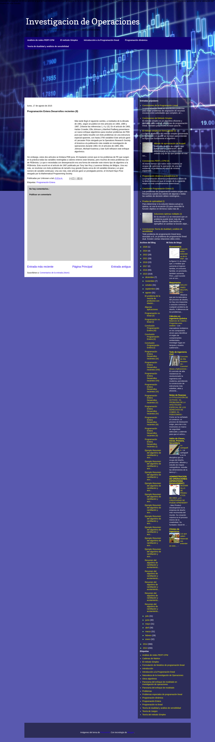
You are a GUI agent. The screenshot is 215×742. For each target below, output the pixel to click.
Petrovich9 (105, 732)
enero (148, 639)
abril (147, 628)
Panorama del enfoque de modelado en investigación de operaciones (159, 683)
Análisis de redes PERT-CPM (40, 40)
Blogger (130, 732)
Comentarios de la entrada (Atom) (54, 273)
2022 (145, 254)
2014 (145, 644)
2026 (145, 247)
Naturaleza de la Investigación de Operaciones (162, 675)
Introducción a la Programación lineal (101, 40)
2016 (145, 270)
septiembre (150, 289)
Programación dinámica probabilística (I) (160, 176)
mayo (148, 624)
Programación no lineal (152, 704)
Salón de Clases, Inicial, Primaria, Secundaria (177, 440)
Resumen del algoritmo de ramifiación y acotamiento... (152, 563)
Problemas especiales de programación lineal (162, 694)
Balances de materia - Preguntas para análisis (178, 323)
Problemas (147, 691)
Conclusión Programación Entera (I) (158, 188)
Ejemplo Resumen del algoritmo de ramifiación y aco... (153, 454)
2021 (145, 258)
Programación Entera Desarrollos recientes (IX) (152, 355)
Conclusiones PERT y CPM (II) (155, 161)
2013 (145, 648)
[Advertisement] (107, 73)
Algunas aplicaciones (151, 308)
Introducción (147, 668)
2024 (145, 251)
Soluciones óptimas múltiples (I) (168, 214)
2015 (145, 274)
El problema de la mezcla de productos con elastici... (152, 299)
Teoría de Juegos (149, 711)
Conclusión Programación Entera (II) (152, 336)
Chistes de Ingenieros (174, 530)
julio (147, 616)
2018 (145, 262)
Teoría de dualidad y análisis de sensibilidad (48, 46)
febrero (148, 635)
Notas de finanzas (177, 395)
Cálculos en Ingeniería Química (178, 317)
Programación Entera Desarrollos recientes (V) (151, 399)
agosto (148, 292)
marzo (148, 631)
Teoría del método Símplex (154, 714)
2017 (145, 266)
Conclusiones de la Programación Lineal (160, 105)
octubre (149, 285)
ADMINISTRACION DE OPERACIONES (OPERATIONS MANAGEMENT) (178, 479)
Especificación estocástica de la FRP (184, 254)
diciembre (149, 277)
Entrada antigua (121, 266)
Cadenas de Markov (151, 658)
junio (147, 620)
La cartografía (184, 447)
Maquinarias (175, 282)
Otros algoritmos (149, 679)
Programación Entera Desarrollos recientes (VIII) (152, 366)
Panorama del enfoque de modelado (158, 688)
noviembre (150, 281)
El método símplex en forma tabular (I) (159, 131)
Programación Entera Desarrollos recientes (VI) (152, 388)
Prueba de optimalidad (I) (153, 201)
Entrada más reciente (40, 266)
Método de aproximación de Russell (170, 143)
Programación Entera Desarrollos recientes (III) (151, 421)
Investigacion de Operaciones (83, 21)
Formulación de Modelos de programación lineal (163, 665)
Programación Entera (46, 182)
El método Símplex (69, 40)
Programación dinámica (136, 40)
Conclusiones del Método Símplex (157, 118)
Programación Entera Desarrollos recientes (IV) (152, 410)
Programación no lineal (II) (152, 314)
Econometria (175, 247)
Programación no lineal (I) (152, 320)
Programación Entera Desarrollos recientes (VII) (152, 377)
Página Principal (82, 266)
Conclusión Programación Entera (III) (152, 328)
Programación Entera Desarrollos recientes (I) (151, 443)
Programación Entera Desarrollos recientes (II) (151, 432)
